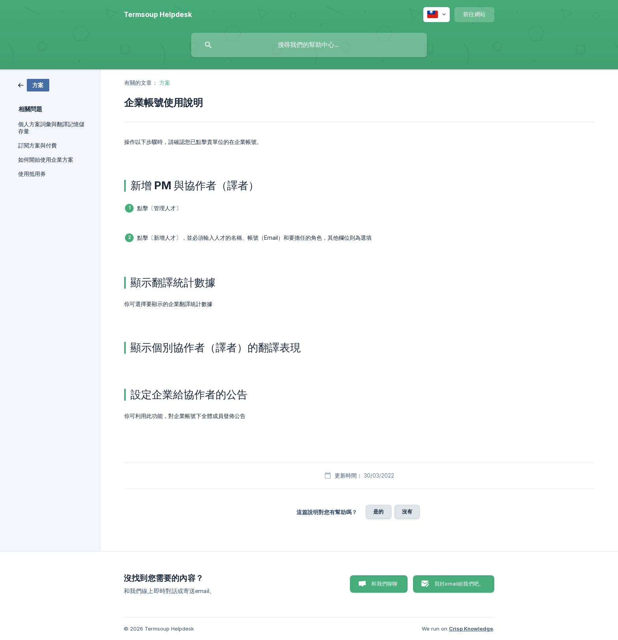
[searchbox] (309, 45)
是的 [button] (378, 511)
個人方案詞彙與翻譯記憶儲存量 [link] (51, 127)
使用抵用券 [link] (32, 174)
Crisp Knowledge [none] (471, 628)
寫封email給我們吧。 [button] (459, 583)
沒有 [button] (407, 511)
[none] (158, 14)
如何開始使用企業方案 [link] (45, 160)
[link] (33, 84)
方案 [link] (164, 82)
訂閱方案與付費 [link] (37, 145)
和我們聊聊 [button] (384, 583)
